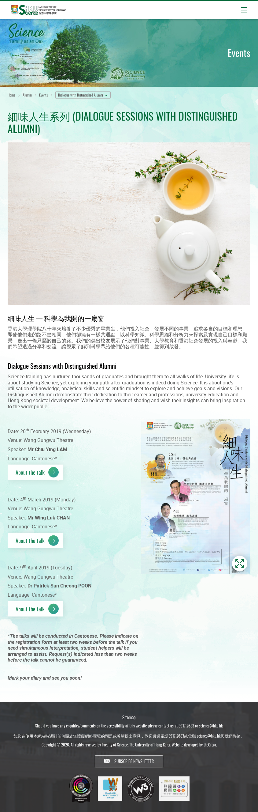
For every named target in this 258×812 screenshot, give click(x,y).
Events (43, 95)
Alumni (27, 95)
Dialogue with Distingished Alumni (80, 95)
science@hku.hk (211, 729)
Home (11, 95)
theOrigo (210, 748)
